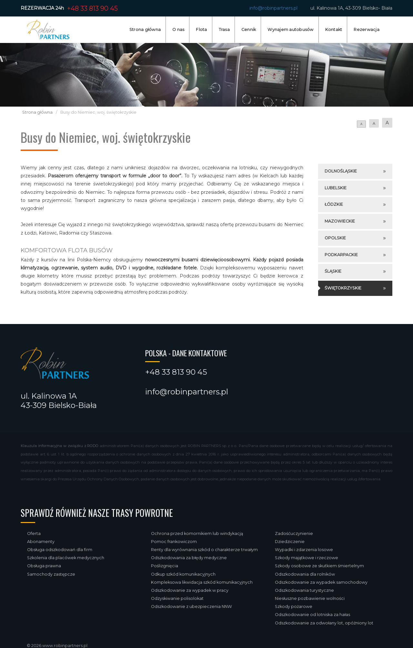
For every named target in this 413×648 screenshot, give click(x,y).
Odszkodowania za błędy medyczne (189, 557)
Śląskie (333, 271)
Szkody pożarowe (293, 606)
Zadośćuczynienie (294, 533)
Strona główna (145, 29)
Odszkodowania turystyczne (304, 590)
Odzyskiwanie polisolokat (177, 598)
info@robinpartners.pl (273, 8)
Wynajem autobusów (290, 29)
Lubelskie (336, 187)
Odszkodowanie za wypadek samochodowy (321, 582)
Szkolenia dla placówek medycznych (65, 557)
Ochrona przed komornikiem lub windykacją (197, 533)
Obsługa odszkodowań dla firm (59, 549)
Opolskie (335, 237)
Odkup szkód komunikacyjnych (183, 574)
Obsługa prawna (44, 565)
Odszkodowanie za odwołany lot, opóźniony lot (324, 623)
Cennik (248, 29)
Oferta (34, 533)
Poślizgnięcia (164, 565)
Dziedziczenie (290, 541)
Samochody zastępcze (51, 574)
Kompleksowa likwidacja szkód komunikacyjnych (202, 582)
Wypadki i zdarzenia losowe (304, 549)
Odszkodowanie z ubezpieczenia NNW (191, 606)
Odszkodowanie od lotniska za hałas (312, 614)
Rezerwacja (366, 29)
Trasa (224, 29)
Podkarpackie (341, 254)
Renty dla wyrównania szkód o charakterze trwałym (204, 549)
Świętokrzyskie (343, 288)
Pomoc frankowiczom (174, 541)
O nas (178, 29)
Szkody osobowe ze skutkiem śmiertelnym (319, 565)
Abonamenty (41, 541)
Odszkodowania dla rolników (305, 574)
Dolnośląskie (341, 171)
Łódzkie (334, 204)
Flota (201, 29)
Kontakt (333, 29)
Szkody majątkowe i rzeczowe (306, 557)
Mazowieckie (340, 221)
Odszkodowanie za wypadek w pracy (189, 590)
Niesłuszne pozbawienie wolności (310, 598)
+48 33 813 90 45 (92, 8)
